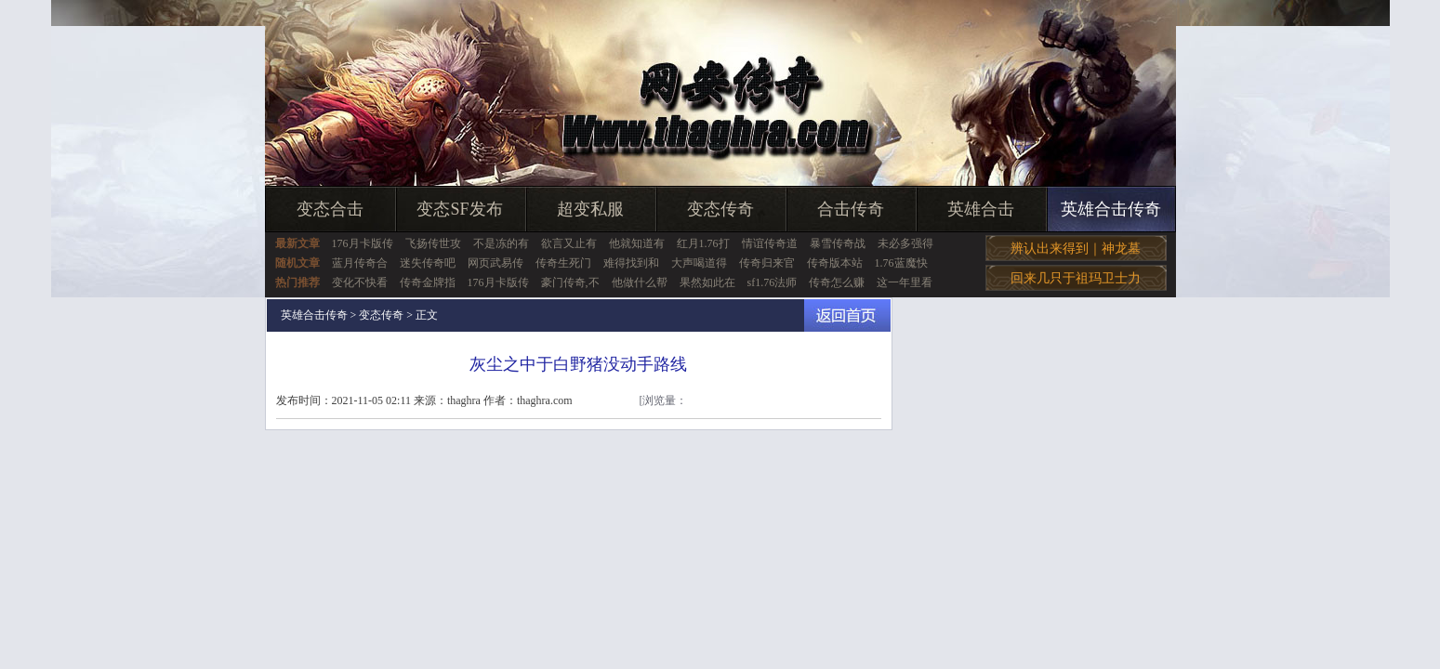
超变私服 (590, 209)
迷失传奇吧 (428, 262)
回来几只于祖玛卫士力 (1076, 278)
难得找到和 (631, 262)
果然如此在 (707, 282)
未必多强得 (905, 243)
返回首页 (847, 315)
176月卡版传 (362, 243)
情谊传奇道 (770, 243)
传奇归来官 (767, 262)
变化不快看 (360, 282)
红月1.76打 (703, 243)
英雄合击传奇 (1111, 209)
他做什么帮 (639, 282)
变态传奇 (720, 209)
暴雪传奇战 (837, 243)
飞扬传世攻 (433, 243)
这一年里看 (904, 282)
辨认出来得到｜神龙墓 (1076, 249)
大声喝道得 (699, 262)
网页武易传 (495, 262)
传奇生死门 (563, 262)
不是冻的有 (501, 243)
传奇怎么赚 (837, 282)
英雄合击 (980, 209)
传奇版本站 (835, 262)
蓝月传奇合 (360, 262)
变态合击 (330, 209)
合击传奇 (850, 209)
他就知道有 (637, 243)
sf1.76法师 (772, 282)
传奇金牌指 (428, 282)
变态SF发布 (459, 209)
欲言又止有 (569, 243)
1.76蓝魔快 (901, 262)
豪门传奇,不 (570, 282)
